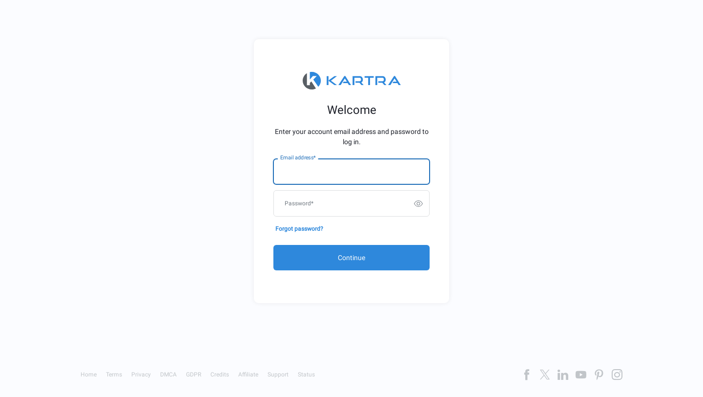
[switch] (418, 203)
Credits (219, 374)
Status (306, 374)
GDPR (193, 374)
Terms (114, 374)
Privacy (141, 374)
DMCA (168, 374)
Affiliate (248, 374)
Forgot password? (299, 228)
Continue (351, 258)
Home (89, 374)
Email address (297, 158)
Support (278, 374)
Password (299, 203)
